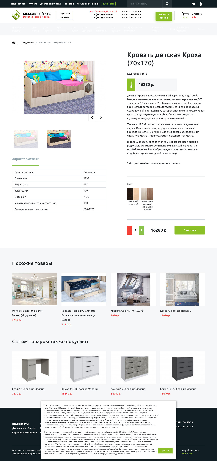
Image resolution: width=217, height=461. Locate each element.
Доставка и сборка (50, 4)
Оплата (33, 4)
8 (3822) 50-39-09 (103, 17)
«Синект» (187, 453)
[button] (92, 117)
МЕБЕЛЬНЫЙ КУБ (37, 15)
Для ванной (114, 29)
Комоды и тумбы (152, 29)
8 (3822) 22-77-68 (131, 11)
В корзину (190, 230)
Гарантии (69, 4)
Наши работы (18, 4)
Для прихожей (101, 29)
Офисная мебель (65, 15)
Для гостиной (62, 29)
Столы (167, 29)
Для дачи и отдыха (20, 29)
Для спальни (48, 29)
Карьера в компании (88, 4)
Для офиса (36, 29)
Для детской (86, 29)
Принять (165, 450)
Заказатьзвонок (163, 16)
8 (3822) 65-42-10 (131, 17)
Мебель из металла (180, 29)
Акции (198, 29)
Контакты (108, 4)
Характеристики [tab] (25, 159)
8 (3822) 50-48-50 (131, 14)
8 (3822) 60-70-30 (103, 14)
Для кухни (74, 29)
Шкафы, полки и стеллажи (132, 29)
